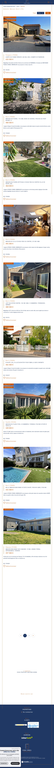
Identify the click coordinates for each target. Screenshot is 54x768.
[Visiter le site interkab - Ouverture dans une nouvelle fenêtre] (27, 738)
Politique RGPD (38, 758)
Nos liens (33, 758)
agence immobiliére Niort (9, 6)
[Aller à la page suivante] (33, 635)
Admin (29, 758)
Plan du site (18, 758)
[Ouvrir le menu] (48, 2)
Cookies (43, 758)
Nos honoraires (12, 758)
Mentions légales (24, 758)
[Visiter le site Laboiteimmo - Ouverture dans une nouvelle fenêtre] (27, 763)
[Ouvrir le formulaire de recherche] (5, 2)
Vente (18, 6)
